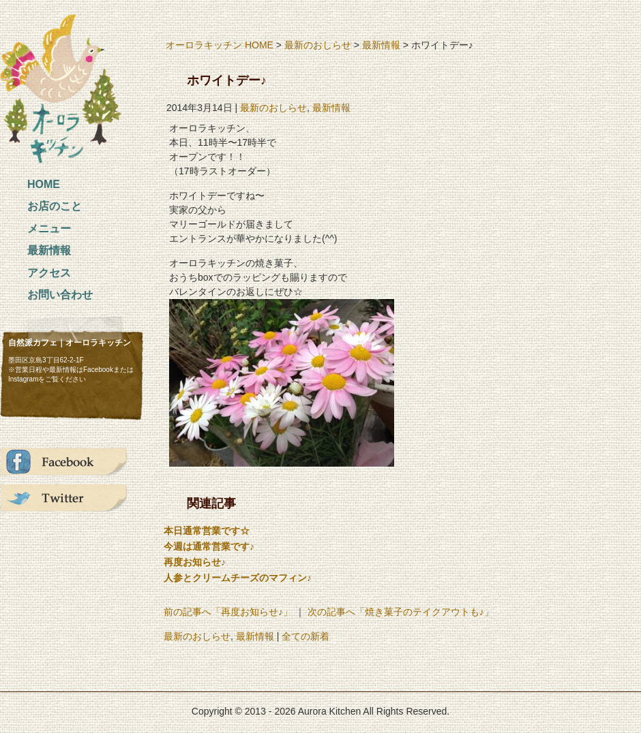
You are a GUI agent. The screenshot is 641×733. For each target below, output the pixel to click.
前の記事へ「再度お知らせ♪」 (228, 611)
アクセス (49, 273)
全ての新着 (305, 636)
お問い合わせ (60, 294)
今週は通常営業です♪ (209, 546)
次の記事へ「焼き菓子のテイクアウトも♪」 (401, 611)
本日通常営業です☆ (207, 530)
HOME (43, 184)
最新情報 (49, 250)
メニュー (49, 228)
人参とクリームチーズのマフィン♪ (238, 577)
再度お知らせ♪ (195, 562)
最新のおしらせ (317, 45)
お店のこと (54, 206)
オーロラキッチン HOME (219, 45)
